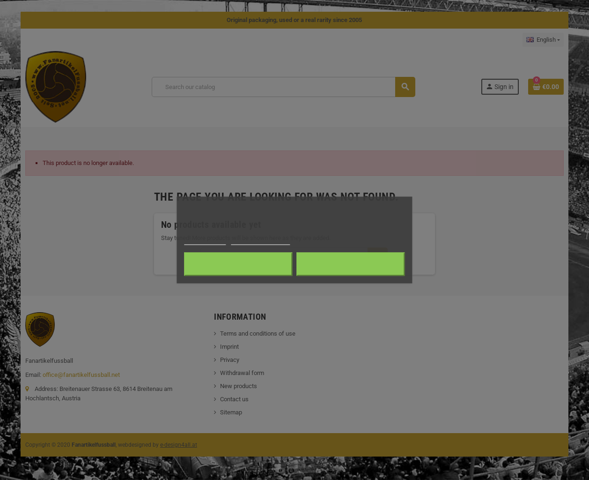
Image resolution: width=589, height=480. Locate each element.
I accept (350, 264)
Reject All (238, 264)
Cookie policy (205, 241)
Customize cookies (260, 241)
